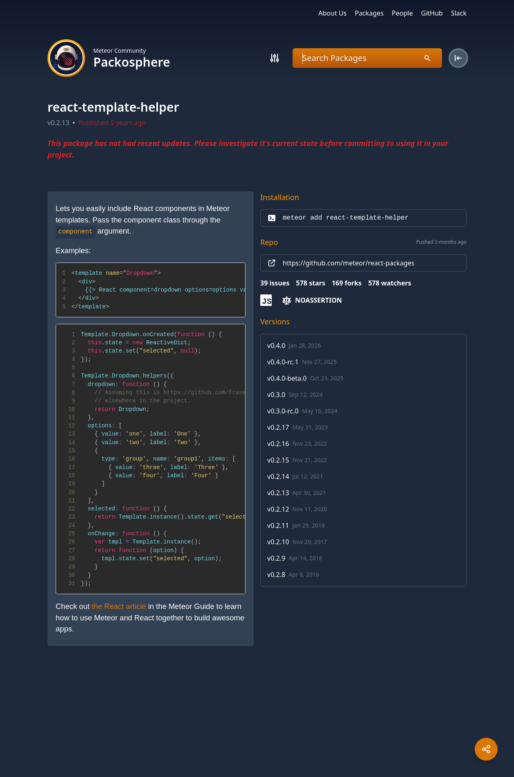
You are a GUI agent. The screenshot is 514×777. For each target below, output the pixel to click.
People (402, 13)
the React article (119, 606)
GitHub (432, 13)
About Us (332, 13)
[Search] (274, 58)
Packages (369, 13)
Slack (459, 13)
